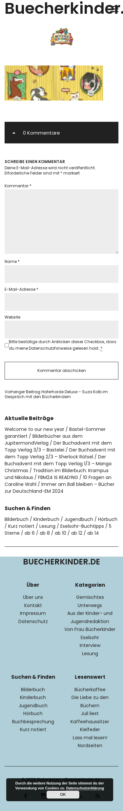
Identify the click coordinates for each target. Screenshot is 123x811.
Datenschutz (33, 621)
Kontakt (33, 605)
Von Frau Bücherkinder (89, 629)
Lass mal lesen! (90, 737)
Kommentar (18, 186)
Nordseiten (90, 745)
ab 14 (93, 533)
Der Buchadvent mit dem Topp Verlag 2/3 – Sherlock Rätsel (60, 453)
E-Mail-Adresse (21, 289)
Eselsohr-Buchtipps (82, 526)
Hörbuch (107, 519)
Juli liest (90, 713)
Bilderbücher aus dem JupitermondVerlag (44, 439)
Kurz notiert (21, 526)
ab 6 (30, 533)
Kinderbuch (46, 519)
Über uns (33, 597)
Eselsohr (90, 637)
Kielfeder (90, 729)
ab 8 (45, 533)
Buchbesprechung (33, 721)
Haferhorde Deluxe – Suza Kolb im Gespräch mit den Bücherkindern (56, 394)
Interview (90, 645)
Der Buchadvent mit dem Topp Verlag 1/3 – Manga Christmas (58, 463)
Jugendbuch (78, 519)
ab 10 (60, 533)
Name (12, 261)
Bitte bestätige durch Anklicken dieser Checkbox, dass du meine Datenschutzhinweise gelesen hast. (62, 345)
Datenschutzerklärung (85, 788)
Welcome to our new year (34, 429)
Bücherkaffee (90, 689)
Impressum (33, 613)
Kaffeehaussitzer (90, 721)
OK (63, 794)
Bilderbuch (17, 519)
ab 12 (76, 533)
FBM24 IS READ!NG (58, 477)
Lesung (47, 526)
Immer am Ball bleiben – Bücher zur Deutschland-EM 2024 (59, 487)
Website (12, 317)
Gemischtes (90, 597)
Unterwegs (90, 605)
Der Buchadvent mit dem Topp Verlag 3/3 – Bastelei (58, 446)
